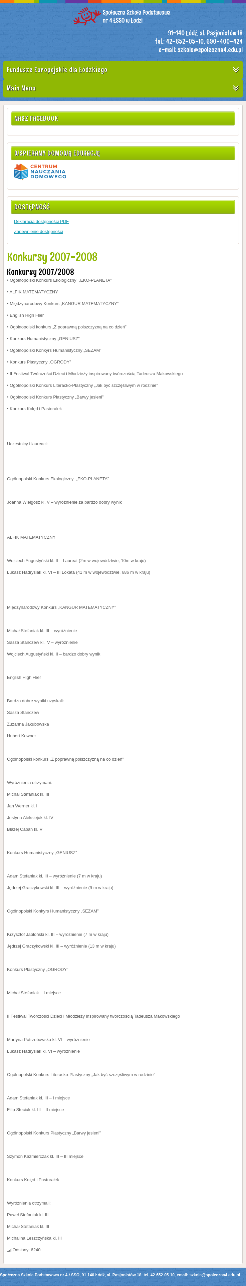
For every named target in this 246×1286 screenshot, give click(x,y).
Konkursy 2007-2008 (52, 256)
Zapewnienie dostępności (38, 231)
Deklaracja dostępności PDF (41, 221)
